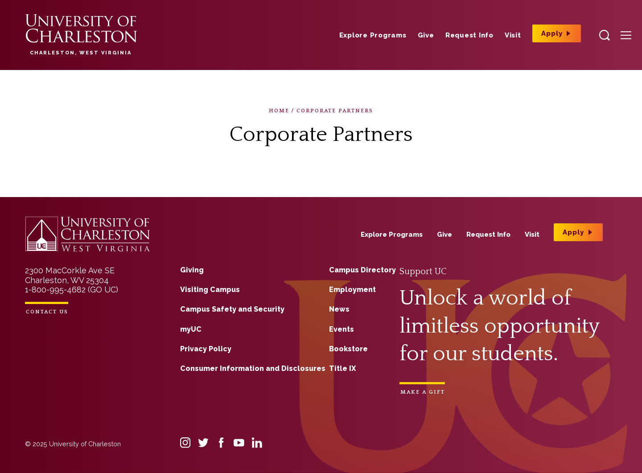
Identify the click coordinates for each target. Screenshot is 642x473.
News (339, 309)
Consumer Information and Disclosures (252, 368)
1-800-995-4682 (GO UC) (71, 289)
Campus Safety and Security (232, 309)
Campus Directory (362, 270)
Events (341, 329)
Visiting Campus (210, 289)
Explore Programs (373, 35)
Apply (552, 33)
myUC (191, 329)
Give (426, 35)
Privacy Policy (205, 349)
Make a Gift (422, 392)
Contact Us (47, 312)
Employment (352, 289)
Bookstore (348, 349)
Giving (192, 270)
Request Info (469, 35)
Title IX (342, 368)
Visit (513, 35)
